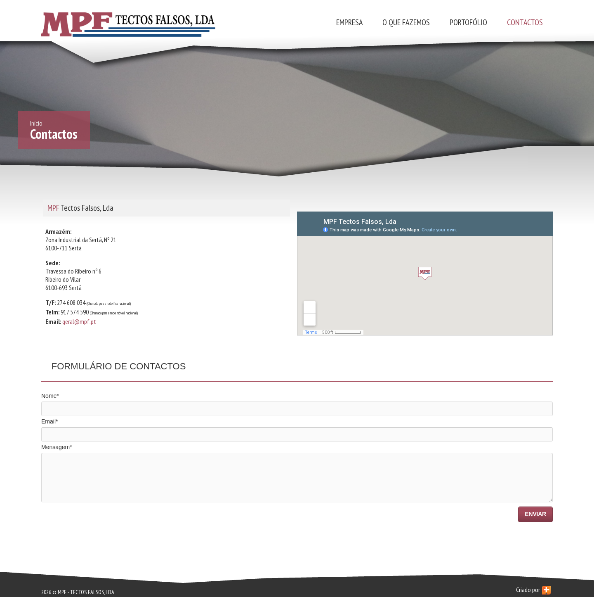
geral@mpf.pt (79, 321)
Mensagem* (56, 447)
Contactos (525, 22)
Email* (49, 421)
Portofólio (468, 22)
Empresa (349, 22)
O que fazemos (406, 22)
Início (36, 123)
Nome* (50, 396)
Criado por (533, 590)
